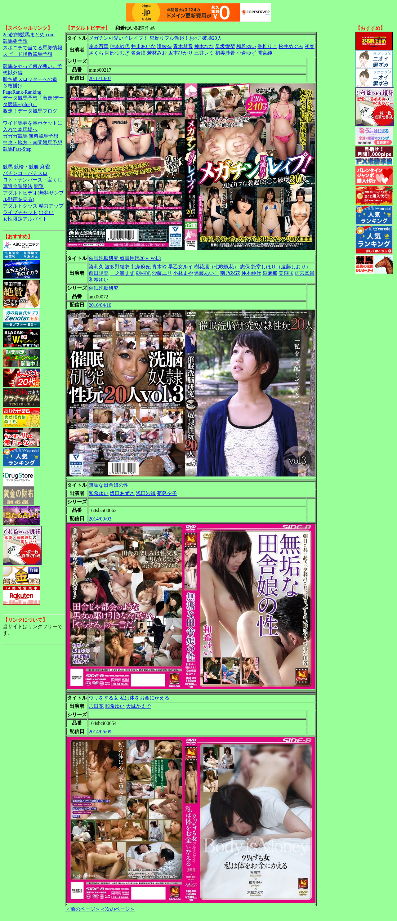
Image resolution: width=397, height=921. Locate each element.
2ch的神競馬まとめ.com (29, 34)
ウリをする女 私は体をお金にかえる (129, 697)
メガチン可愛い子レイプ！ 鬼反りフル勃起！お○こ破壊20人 (155, 38)
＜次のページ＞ (117, 909)
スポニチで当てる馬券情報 (32, 47)
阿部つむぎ (117, 53)
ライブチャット (20, 212)
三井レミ (204, 53)
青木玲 (159, 266)
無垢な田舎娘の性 (108, 485)
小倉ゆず (246, 53)
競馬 (8, 166)
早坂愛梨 (225, 46)
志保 (245, 266)
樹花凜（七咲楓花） (216, 266)
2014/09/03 (100, 518)
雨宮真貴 (304, 273)
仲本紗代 (120, 46)
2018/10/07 (100, 78)
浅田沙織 (146, 493)
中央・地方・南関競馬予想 (32, 142)
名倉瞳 (138, 53)
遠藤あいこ (206, 273)
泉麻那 (269, 273)
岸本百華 (99, 46)
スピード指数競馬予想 (27, 54)
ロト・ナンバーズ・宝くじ (32, 179)
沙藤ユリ (162, 273)
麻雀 (45, 166)
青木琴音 (183, 46)
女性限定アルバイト (25, 218)
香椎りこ (267, 46)
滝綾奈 (164, 46)
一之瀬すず (122, 273)
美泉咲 (286, 273)
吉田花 (96, 706)
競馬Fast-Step (17, 149)
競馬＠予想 (15, 41)
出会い (46, 212)
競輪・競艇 (26, 166)
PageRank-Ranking (22, 92)
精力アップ (51, 205)
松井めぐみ (291, 46)
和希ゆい (246, 46)
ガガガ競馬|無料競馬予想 (30, 136)
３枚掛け (13, 85)
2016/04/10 (100, 305)
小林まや (183, 273)
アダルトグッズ (20, 205)
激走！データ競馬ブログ (30, 111)
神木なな (204, 46)
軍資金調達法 (18, 186)
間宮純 (264, 53)
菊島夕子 (167, 493)
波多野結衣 (117, 266)
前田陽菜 (99, 273)
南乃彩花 (230, 273)
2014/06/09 (100, 731)
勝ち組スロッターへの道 (30, 79)
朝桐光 (143, 273)
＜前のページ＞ (82, 909)
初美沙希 (225, 53)
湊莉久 (96, 266)
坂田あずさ (122, 493)
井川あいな (143, 46)
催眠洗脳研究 (103, 288)
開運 (39, 186)
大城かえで (138, 706)
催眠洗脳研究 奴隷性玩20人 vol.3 (125, 258)
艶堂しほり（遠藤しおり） (281, 266)
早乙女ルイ (180, 266)
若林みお (157, 53)
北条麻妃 (141, 266)
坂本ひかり (180, 53)
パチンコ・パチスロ (25, 173)
